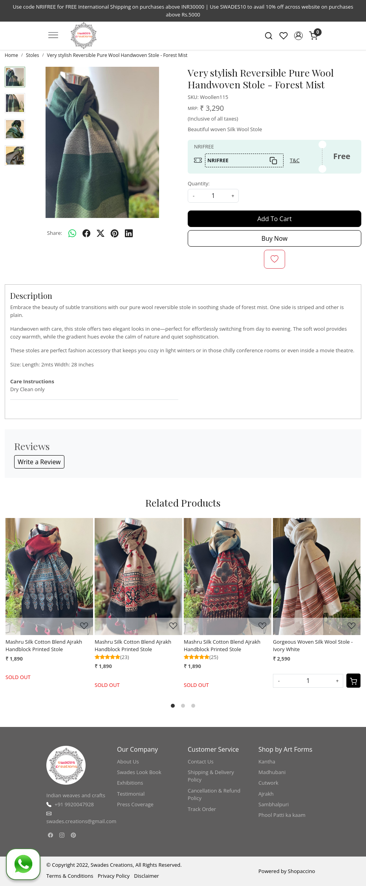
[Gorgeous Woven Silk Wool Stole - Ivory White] (317, 576)
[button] (298, 35)
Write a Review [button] (39, 462)
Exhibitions (130, 782)
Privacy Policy (114, 875)
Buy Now (274, 238)
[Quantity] (308, 681)
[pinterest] (115, 233)
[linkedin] (129, 233)
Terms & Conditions (69, 875)
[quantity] (213, 196)
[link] (268, 35)
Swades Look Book (139, 772)
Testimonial (131, 793)
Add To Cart (274, 218)
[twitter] (100, 233)
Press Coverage (135, 804)
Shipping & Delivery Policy (211, 776)
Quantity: (199, 183)
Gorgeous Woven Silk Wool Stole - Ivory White (313, 645)
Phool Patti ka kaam (282, 814)
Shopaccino (301, 871)
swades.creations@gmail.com (81, 821)
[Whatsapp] (72, 233)
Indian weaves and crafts (75, 795)
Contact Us (201, 761)
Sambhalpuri (273, 804)
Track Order (202, 809)
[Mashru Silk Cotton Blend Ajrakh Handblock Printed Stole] (49, 576)
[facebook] (86, 233)
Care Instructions (32, 381)
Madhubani (271, 772)
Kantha (266, 761)
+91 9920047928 (74, 804)
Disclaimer (146, 875)
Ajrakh (266, 793)
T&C (295, 160)
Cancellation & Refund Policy (214, 794)
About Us (128, 761)
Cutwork (268, 782)
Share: (54, 232)
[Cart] (353, 681)
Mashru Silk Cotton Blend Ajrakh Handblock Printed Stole (43, 645)
